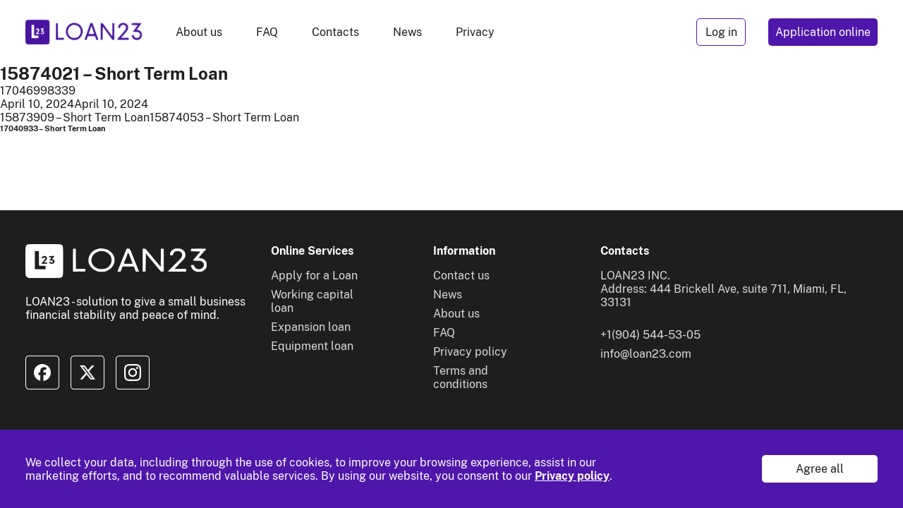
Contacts (335, 32)
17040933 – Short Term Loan (53, 128)
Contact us (461, 275)
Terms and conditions (460, 377)
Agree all (820, 469)
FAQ (267, 32)
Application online (823, 32)
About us (199, 32)
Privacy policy (572, 476)
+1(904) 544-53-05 (650, 334)
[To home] (83, 32)
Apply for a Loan (314, 275)
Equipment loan (312, 346)
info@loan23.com (645, 354)
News (407, 32)
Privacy (475, 32)
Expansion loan (311, 327)
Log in (721, 32)
